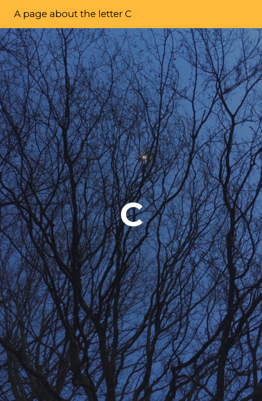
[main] (131, 214)
